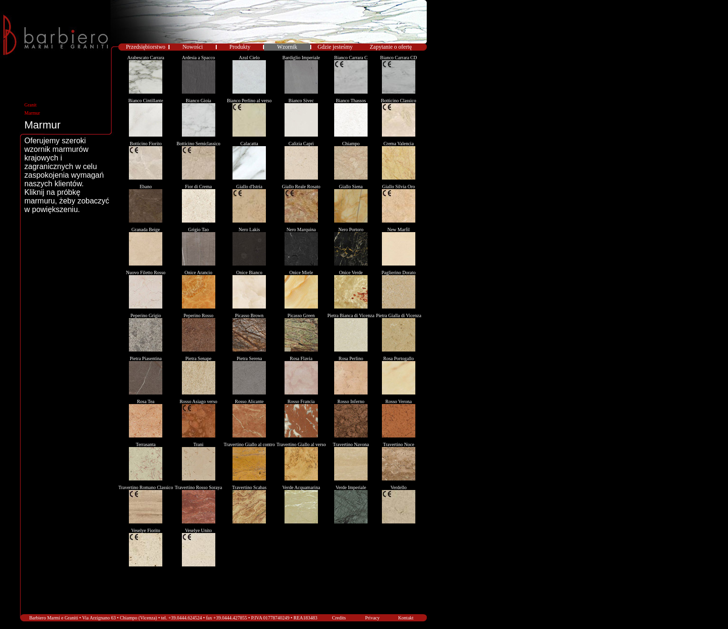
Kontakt (405, 617)
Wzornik (287, 46)
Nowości (192, 46)
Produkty (239, 46)
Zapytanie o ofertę (391, 46)
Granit (30, 104)
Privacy (372, 617)
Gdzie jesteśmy (335, 46)
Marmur (32, 113)
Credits (339, 617)
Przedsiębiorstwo (146, 46)
